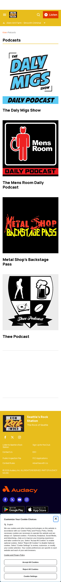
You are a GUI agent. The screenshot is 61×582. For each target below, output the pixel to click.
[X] (12, 437)
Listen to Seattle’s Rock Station (12, 446)
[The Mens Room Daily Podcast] (30, 148)
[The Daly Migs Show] (30, 76)
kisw (5, 32)
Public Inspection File (12, 458)
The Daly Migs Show (22, 110)
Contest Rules (9, 463)
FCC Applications (40, 458)
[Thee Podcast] (30, 302)
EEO (34, 452)
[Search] (38, 15)
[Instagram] (19, 437)
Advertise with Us (40, 463)
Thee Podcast (16, 336)
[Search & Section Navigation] (5, 15)
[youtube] (19, 499)
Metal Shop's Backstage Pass (26, 262)
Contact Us (7, 452)
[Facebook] (5, 437)
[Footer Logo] (30, 489)
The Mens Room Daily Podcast (23, 185)
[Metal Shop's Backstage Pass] (30, 225)
